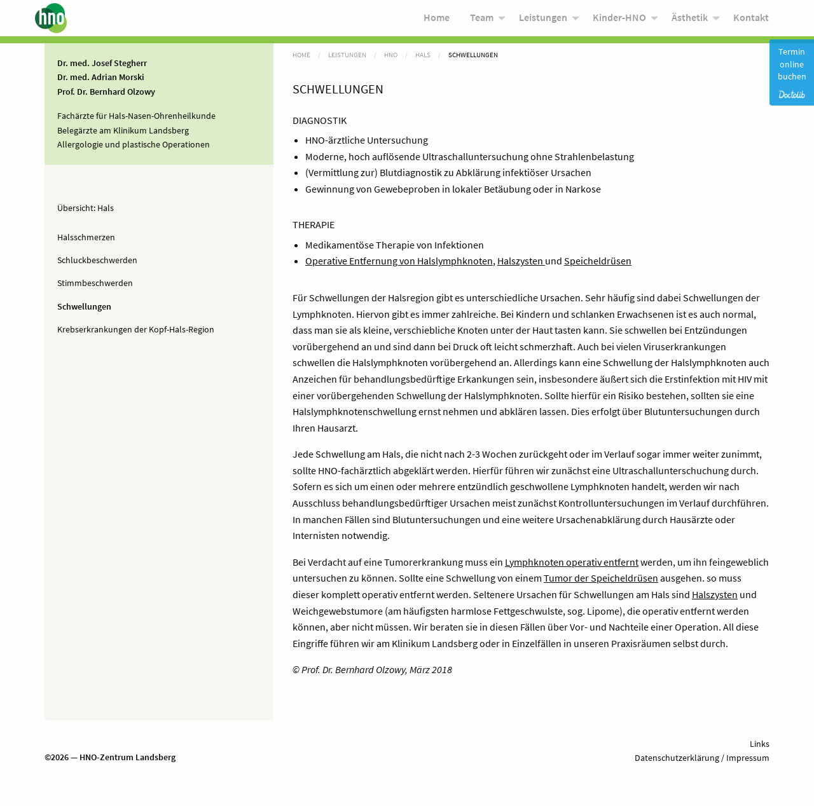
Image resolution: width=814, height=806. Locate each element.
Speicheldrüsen (597, 260)
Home (437, 20)
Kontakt (751, 20)
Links (759, 743)
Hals (105, 208)
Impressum (746, 757)
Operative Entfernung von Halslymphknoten (399, 260)
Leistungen (543, 20)
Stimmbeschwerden (95, 283)
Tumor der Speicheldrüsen (601, 577)
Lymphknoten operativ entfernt (571, 562)
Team (481, 20)
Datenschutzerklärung (677, 757)
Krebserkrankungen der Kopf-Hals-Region (135, 329)
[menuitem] (436, 21)
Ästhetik (690, 20)
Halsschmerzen (86, 237)
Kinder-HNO (619, 20)
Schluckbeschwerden (97, 260)
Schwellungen (84, 306)
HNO (390, 54)
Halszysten (521, 260)
